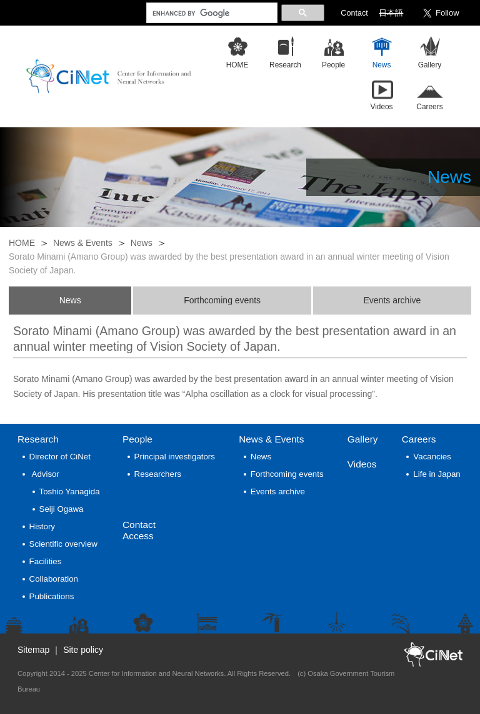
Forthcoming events (222, 300)
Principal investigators (174, 456)
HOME (22, 243)
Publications (51, 596)
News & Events (82, 243)
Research (38, 439)
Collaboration (53, 579)
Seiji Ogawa (61, 509)
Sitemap (33, 650)
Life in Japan (436, 474)
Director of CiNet (60, 456)
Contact (354, 13)
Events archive (392, 300)
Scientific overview (63, 544)
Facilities (45, 561)
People (137, 439)
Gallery (363, 439)
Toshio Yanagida (69, 491)
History (42, 526)
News (141, 243)
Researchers (157, 474)
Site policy (83, 650)
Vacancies (432, 456)
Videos (362, 464)
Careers (419, 439)
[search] (210, 13)
